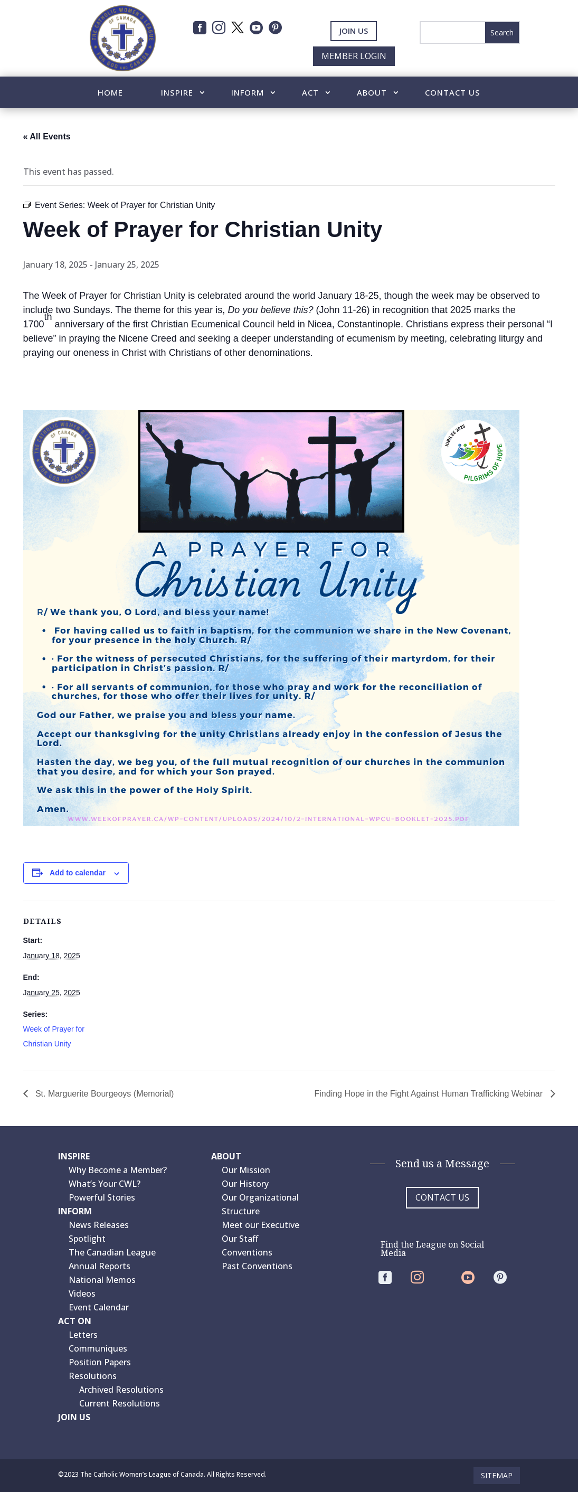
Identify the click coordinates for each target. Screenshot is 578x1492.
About (372, 93)
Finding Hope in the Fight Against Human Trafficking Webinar (430, 1093)
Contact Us (452, 93)
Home (110, 93)
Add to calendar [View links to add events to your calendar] (78, 872)
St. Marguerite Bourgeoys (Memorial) (103, 1093)
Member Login (353, 56)
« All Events (47, 136)
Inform (247, 93)
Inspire (177, 93)
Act (310, 93)
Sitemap (497, 1475)
